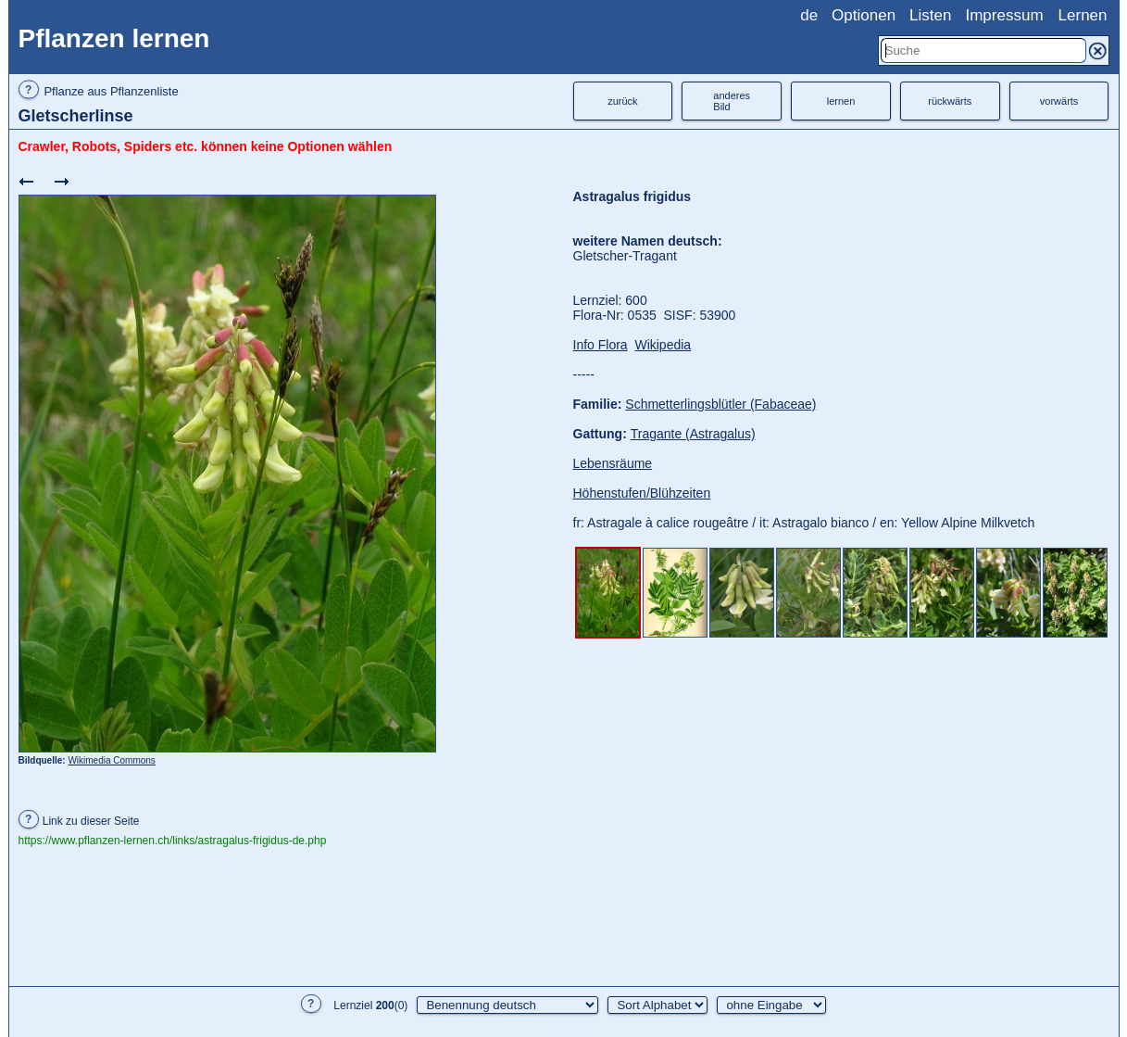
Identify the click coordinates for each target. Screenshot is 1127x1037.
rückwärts (949, 101)
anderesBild (731, 101)
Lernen (1083, 15)
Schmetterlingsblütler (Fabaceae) (720, 404)
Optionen (863, 15)
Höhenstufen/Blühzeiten (642, 493)
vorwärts (1059, 101)
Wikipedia (662, 344)
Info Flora (600, 344)
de (809, 15)
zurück (622, 101)
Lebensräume (613, 463)
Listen (930, 15)
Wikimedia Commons (111, 760)
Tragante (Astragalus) (693, 433)
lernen (841, 101)
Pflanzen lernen (114, 38)
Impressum (1004, 15)
